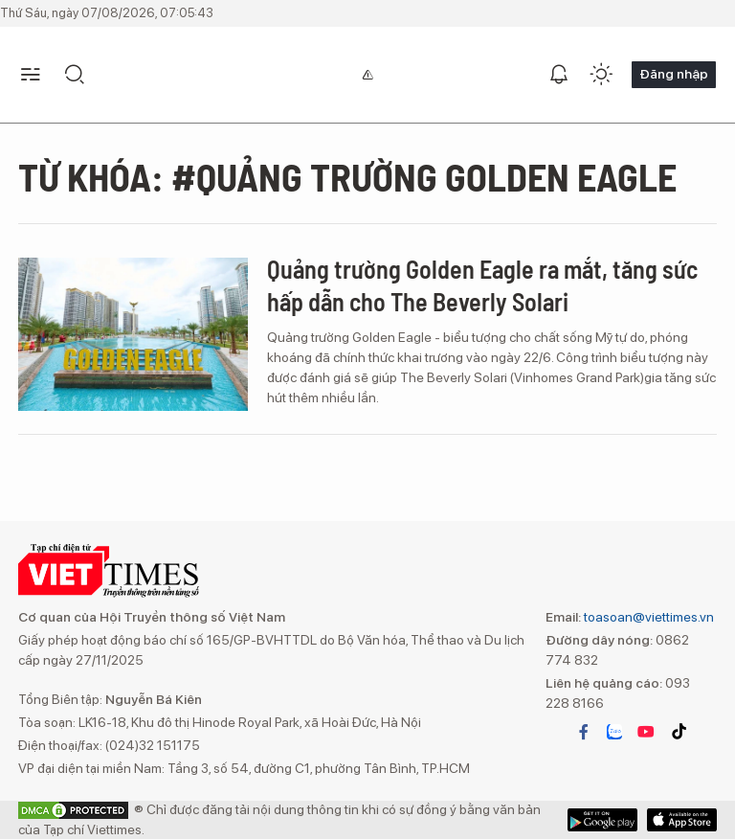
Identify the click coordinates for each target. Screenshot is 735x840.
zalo (614, 731)
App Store (602, 819)
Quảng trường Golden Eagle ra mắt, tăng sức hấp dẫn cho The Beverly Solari (482, 285)
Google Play (682, 819)
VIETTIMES (108, 571)
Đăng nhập (673, 73)
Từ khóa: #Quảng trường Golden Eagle (347, 176)
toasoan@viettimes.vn (647, 616)
